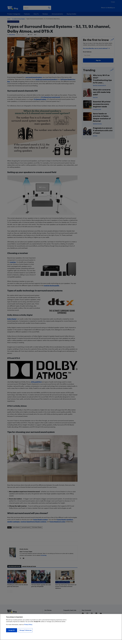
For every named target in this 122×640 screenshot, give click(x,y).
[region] (61, 627)
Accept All (11, 630)
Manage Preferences (25, 630)
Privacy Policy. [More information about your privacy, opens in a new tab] (28, 624)
